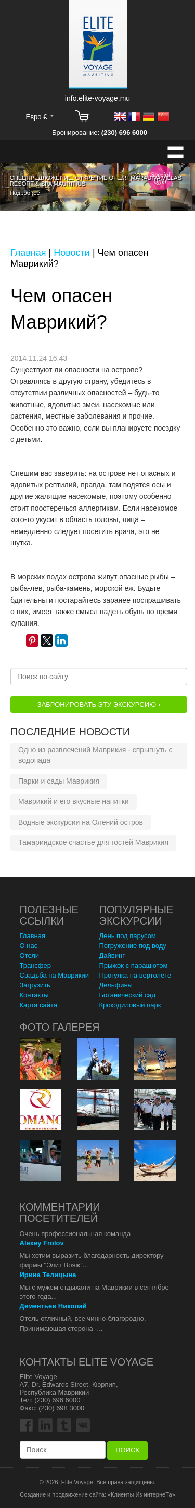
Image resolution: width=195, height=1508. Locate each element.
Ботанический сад (127, 995)
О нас (29, 946)
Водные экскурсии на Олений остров (80, 822)
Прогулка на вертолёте (135, 975)
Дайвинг (112, 955)
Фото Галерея (60, 1027)
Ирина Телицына (48, 1275)
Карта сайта (38, 1005)
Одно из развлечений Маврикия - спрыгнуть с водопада (95, 755)
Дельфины (116, 985)
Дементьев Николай (53, 1306)
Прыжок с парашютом (133, 965)
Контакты (34, 995)
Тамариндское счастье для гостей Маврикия (93, 842)
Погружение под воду (132, 946)
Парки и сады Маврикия (58, 781)
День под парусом (127, 936)
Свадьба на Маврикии (54, 975)
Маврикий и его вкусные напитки (73, 801)
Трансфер (35, 965)
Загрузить (35, 985)
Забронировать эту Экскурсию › (98, 704)
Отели (30, 955)
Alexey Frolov (42, 1243)
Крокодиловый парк (130, 1005)
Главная (32, 936)
